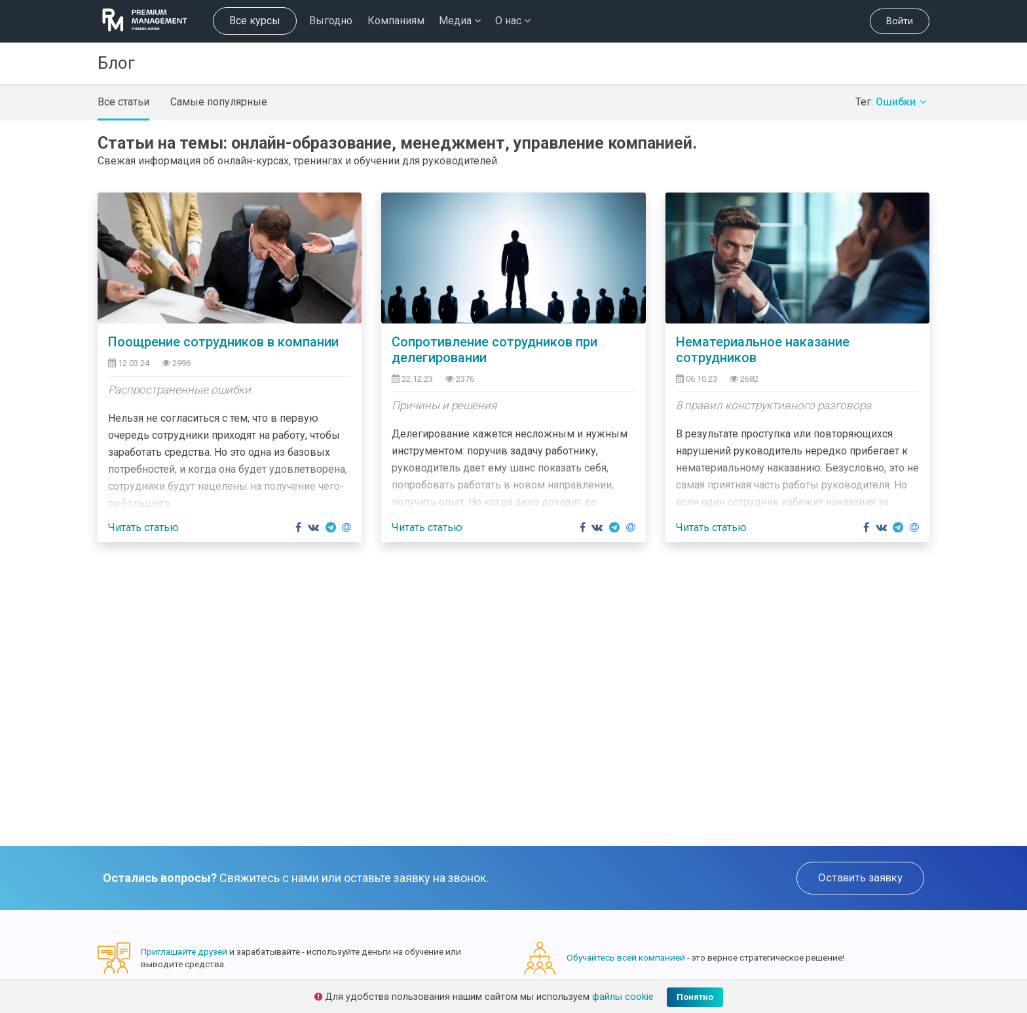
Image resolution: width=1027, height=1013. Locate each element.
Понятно (695, 997)
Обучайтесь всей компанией (626, 957)
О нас (513, 20)
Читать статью (143, 527)
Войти (899, 21)
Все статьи (123, 102)
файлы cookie (623, 997)
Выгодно (330, 20)
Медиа (460, 20)
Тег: (892, 102)
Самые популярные (218, 102)
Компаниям (395, 20)
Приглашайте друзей (184, 951)
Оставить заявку (860, 877)
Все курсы (254, 20)
